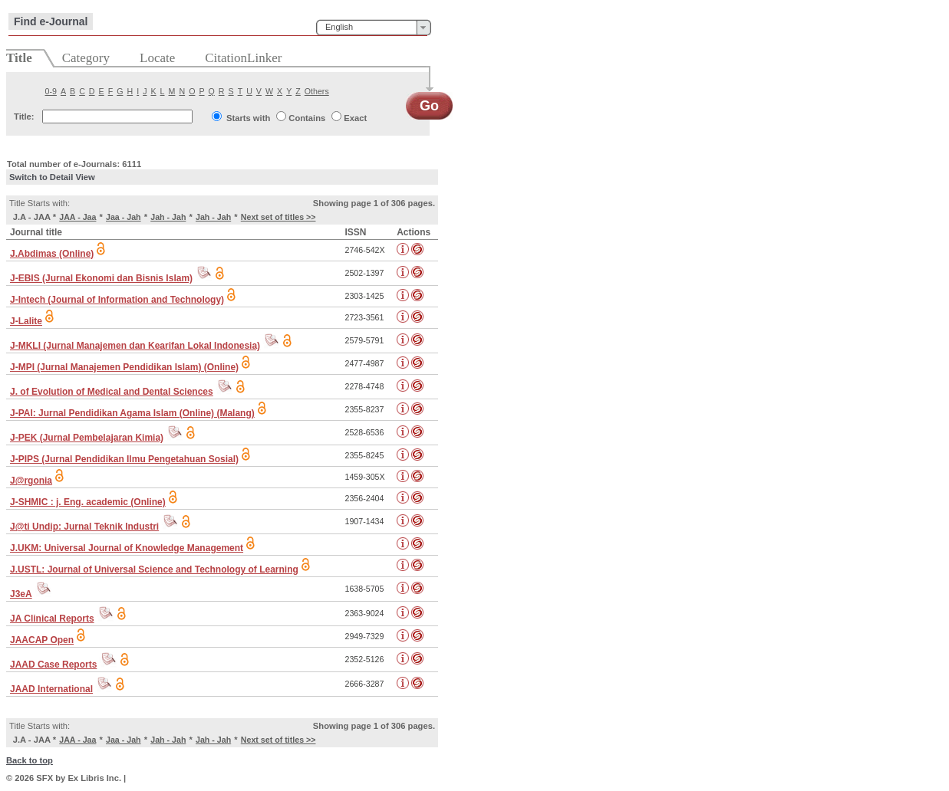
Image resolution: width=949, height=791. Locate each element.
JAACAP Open (42, 640)
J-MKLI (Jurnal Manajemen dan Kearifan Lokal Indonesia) (135, 345)
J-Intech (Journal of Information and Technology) (117, 299)
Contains (306, 118)
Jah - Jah (168, 217)
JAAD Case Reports (53, 664)
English (339, 26)
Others (317, 91)
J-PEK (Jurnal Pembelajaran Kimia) (86, 437)
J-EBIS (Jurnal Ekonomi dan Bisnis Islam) (101, 278)
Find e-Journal (50, 21)
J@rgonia (31, 480)
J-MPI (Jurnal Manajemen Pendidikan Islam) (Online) (124, 367)
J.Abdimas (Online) (52, 253)
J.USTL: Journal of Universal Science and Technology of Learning (154, 569)
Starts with (248, 118)
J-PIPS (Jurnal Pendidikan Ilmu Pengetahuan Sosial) (124, 459)
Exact (355, 118)
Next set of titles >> (278, 217)
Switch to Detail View (52, 177)
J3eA (21, 594)
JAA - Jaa (77, 217)
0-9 (51, 91)
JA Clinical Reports (52, 618)
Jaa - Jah (123, 217)
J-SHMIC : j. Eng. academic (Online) (88, 502)
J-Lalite (26, 321)
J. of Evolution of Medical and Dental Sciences (111, 391)
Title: (24, 116)
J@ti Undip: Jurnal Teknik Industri (84, 526)
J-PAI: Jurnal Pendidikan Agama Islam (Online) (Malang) (132, 413)
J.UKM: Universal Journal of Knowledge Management (126, 548)
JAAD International (51, 689)
